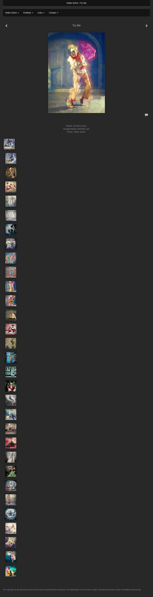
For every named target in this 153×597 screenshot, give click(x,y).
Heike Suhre (72, 3)
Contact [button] (53, 13)
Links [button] (41, 13)
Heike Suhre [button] (12, 13)
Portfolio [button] (28, 13)
